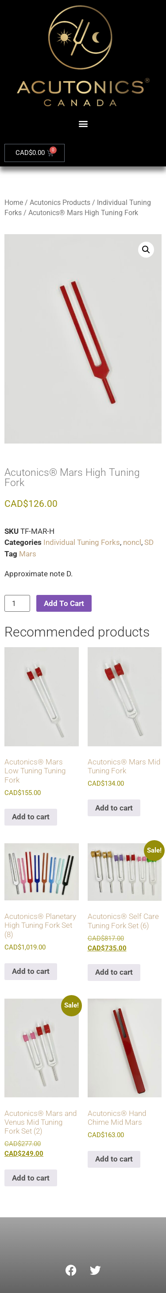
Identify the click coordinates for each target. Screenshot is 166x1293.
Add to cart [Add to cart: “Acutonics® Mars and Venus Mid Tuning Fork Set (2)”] (31, 1177)
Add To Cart (64, 603)
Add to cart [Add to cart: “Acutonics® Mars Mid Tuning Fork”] (114, 807)
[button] (83, 123)
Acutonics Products (60, 202)
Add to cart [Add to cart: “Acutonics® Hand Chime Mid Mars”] (114, 1158)
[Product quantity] (17, 603)
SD (149, 542)
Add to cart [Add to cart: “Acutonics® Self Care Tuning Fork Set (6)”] (114, 972)
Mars (27, 553)
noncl (132, 542)
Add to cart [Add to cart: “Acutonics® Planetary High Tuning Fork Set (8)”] (31, 971)
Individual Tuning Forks (81, 542)
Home (13, 202)
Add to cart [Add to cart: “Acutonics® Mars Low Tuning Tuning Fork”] (31, 816)
